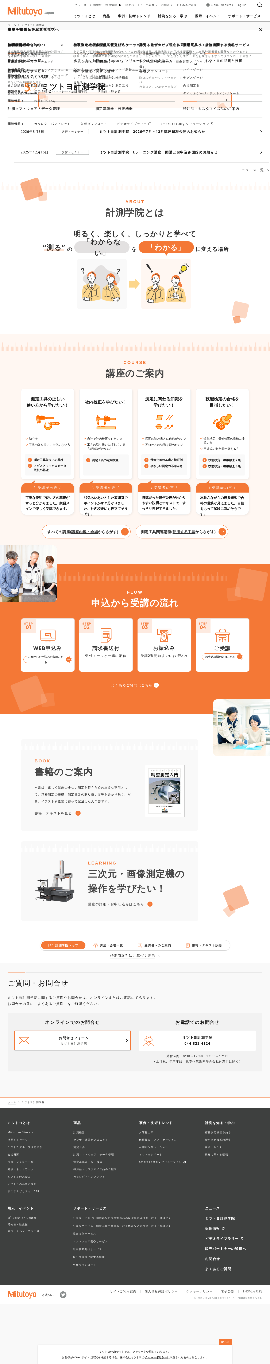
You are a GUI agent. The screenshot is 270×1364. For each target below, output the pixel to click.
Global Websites (219, 5)
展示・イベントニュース (23, 1290)
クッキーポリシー (156, 1357)
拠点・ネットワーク (21, 1229)
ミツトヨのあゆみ (19, 1236)
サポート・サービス (90, 1268)
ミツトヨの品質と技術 (22, 1244)
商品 (77, 1182)
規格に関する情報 (216, 1214)
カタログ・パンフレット (89, 1236)
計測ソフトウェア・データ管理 (93, 1214)
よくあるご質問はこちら (131, 745)
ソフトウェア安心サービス (90, 1301)
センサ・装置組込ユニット (90, 1199)
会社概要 (13, 1214)
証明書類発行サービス (87, 1309)
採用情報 (113, 5)
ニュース (81, 5)
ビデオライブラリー (222, 1298)
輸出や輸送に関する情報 (89, 1317)
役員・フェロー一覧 (21, 1221)
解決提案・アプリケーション (158, 1199)
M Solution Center (22, 1277)
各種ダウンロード (84, 1324)
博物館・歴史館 (18, 1284)
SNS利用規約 (252, 1351)
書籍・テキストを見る (53, 873)
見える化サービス (84, 1293)
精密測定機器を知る (218, 1192)
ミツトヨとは (19, 1182)
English (241, 5)
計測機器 (79, 1192)
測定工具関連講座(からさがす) (178, 591)
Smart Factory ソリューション (160, 1221)
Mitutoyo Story (19, 1192)
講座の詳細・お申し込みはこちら (116, 964)
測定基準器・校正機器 (88, 1221)
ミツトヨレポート (150, 1214)
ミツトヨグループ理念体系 (25, 1207)
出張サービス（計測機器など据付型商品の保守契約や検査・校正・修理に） (122, 1278)
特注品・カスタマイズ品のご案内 (95, 1229)
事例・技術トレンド (156, 1182)
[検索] (259, 5)
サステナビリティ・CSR (23, 1251)
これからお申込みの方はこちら (45, 719)
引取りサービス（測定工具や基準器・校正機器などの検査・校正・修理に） (122, 1285)
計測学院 (96, 5)
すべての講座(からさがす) (82, 591)
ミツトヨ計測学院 (220, 1278)
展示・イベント (21, 1268)
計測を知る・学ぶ (220, 1182)
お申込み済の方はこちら (220, 716)
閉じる (225, 1342)
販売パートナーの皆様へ (142, 5)
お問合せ (167, 5)
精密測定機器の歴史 (218, 1199)
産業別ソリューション (153, 1207)
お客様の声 (146, 1192)
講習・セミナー (215, 1207)
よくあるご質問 (186, 5)
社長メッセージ (18, 1199)
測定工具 (79, 1207)
